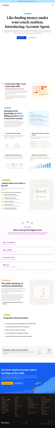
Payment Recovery (4, 406)
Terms (16, 414)
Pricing (16, 407)
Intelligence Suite (5, 399)
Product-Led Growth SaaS (46, 399)
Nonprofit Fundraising (45, 401)
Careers (16, 404)
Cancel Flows (3, 407)
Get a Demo (30, 399)
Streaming (43, 412)
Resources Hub (31, 401)
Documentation (32, 37)
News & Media (43, 402)
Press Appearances (18, 406)
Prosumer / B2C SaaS (45, 407)
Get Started (21, 37)
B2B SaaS (43, 406)
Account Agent (4, 404)
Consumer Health (44, 414)
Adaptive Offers (5, 401)
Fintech (42, 409)
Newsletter (17, 401)
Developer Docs (31, 406)
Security (16, 399)
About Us (16, 402)
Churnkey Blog (30, 402)
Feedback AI (4, 402)
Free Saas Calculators (32, 412)
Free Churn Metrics (4, 409)
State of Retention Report (32, 404)
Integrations (3, 412)
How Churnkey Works (32, 407)
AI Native (42, 404)
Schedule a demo (7, 383)
